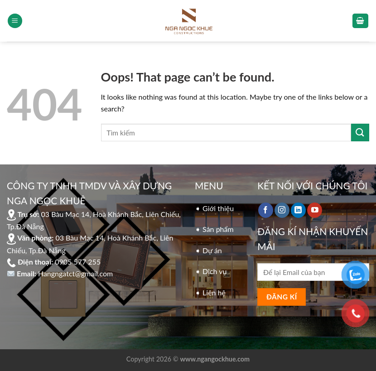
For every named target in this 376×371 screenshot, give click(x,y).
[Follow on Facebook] (265, 210)
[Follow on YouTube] (314, 210)
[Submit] (360, 132)
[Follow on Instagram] (282, 210)
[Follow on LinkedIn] (298, 210)
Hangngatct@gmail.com (75, 273)
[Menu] (15, 21)
